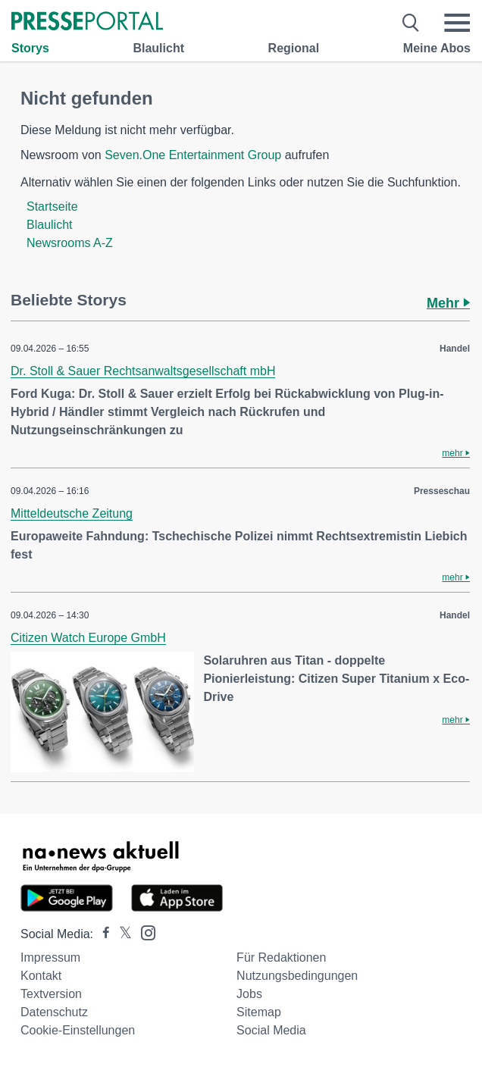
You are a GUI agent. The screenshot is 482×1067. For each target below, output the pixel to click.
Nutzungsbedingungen (297, 975)
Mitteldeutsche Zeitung (72, 513)
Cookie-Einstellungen (77, 1030)
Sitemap (258, 1012)
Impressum (50, 957)
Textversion (51, 993)
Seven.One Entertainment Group (193, 155)
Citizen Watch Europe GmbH (88, 637)
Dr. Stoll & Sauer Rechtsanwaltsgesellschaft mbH (143, 371)
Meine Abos (437, 48)
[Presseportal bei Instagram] (143, 931)
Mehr (448, 303)
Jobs (249, 993)
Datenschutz (54, 1012)
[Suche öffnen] (411, 22)
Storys (30, 48)
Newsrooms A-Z (70, 242)
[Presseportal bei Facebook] (101, 934)
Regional (294, 48)
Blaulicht (158, 48)
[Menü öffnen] (457, 22)
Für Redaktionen (281, 957)
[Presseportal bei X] (121, 934)
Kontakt (40, 975)
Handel (455, 348)
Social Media (271, 1030)
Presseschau (442, 491)
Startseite (52, 206)
